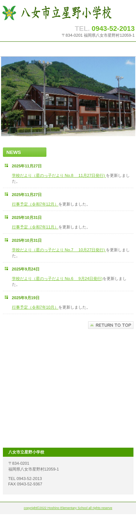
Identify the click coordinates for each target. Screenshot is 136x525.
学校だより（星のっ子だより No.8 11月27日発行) (58, 175)
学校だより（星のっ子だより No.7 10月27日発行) (58, 250)
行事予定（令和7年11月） (35, 227)
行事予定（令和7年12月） (35, 204)
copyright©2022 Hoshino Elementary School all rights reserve (68, 508)
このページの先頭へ (110, 325)
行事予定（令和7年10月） (35, 307)
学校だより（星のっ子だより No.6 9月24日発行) (57, 278)
